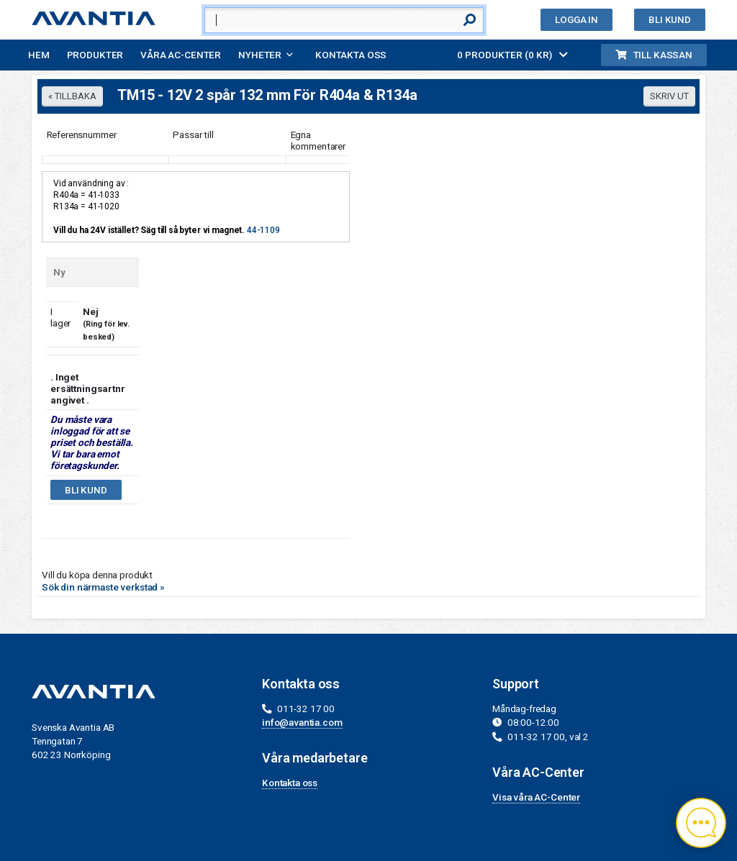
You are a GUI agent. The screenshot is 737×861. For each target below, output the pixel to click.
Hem (39, 54)
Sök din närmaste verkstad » (103, 587)
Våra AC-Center (180, 54)
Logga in (576, 19)
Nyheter (259, 54)
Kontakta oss (350, 54)
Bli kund (669, 19)
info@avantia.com (302, 722)
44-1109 (263, 230)
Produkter (95, 54)
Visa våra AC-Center (536, 797)
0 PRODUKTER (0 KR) (512, 54)
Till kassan (653, 54)
